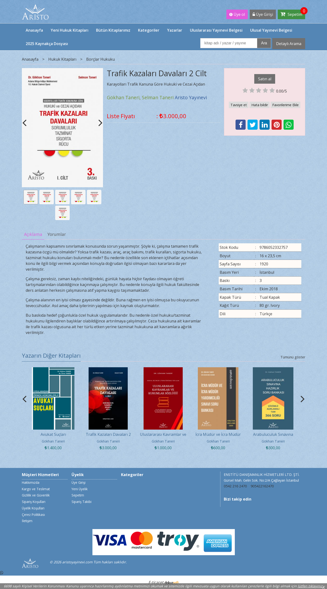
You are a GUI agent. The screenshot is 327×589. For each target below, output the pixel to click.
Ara (264, 43)
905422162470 (262, 486)
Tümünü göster (292, 357)
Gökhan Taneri (53, 441)
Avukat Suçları (53, 434)
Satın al (264, 79)
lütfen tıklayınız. (310, 586)
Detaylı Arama (288, 43)
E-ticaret (156, 582)
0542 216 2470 (235, 486)
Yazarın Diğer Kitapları (51, 355)
